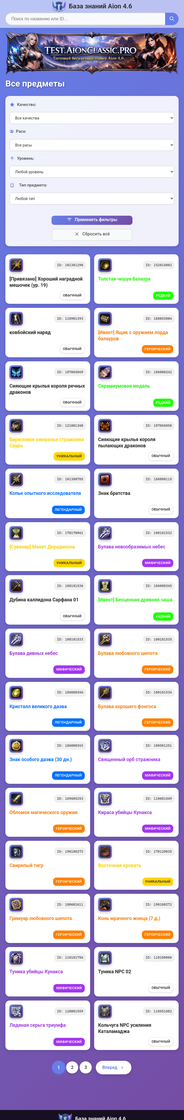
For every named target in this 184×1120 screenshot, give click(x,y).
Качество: (22, 104)
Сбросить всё (92, 234)
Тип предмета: (28, 185)
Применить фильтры (92, 219)
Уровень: (21, 158)
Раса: (17, 131)
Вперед (113, 1067)
